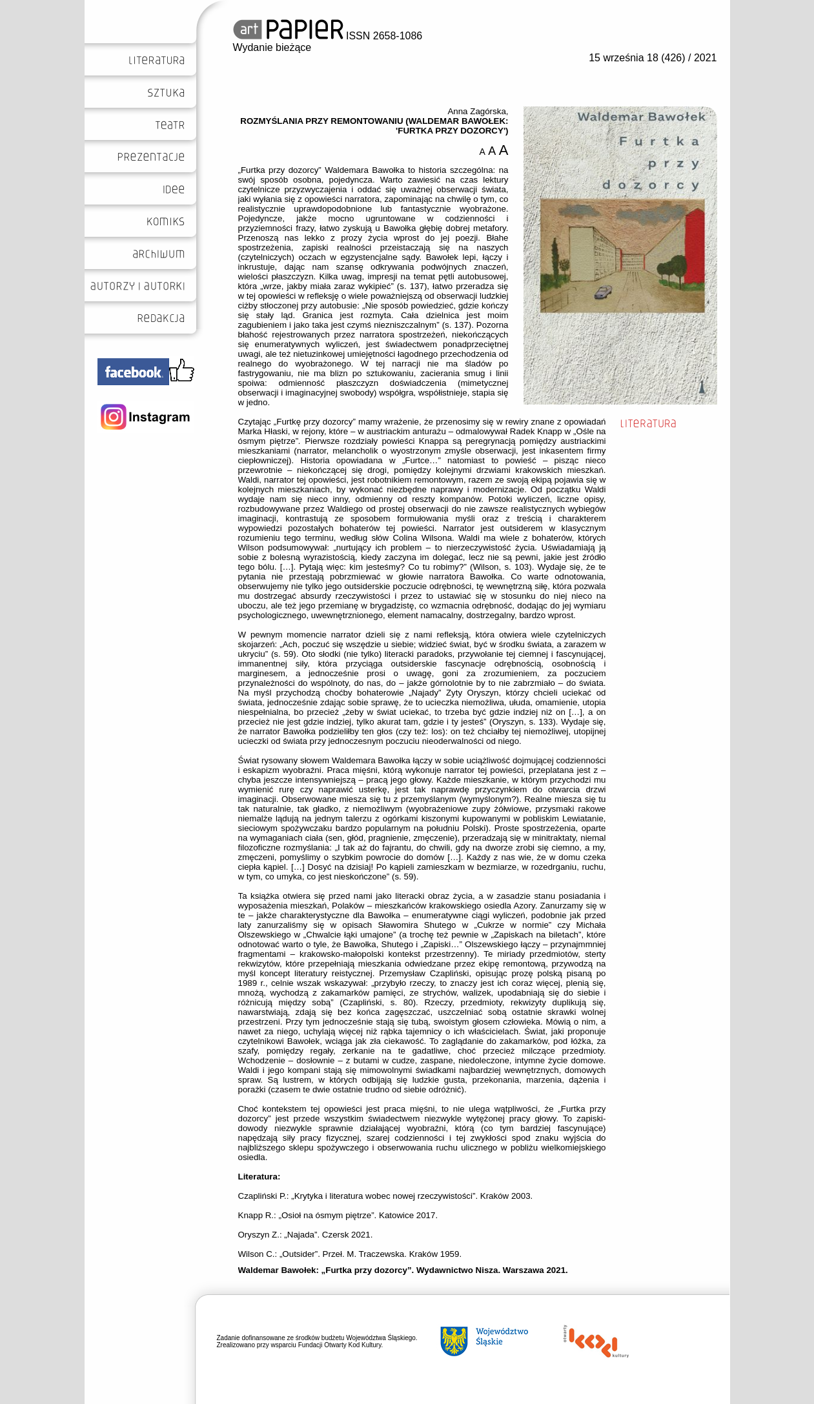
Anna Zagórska (476, 111)
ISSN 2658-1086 (328, 35)
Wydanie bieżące (272, 47)
